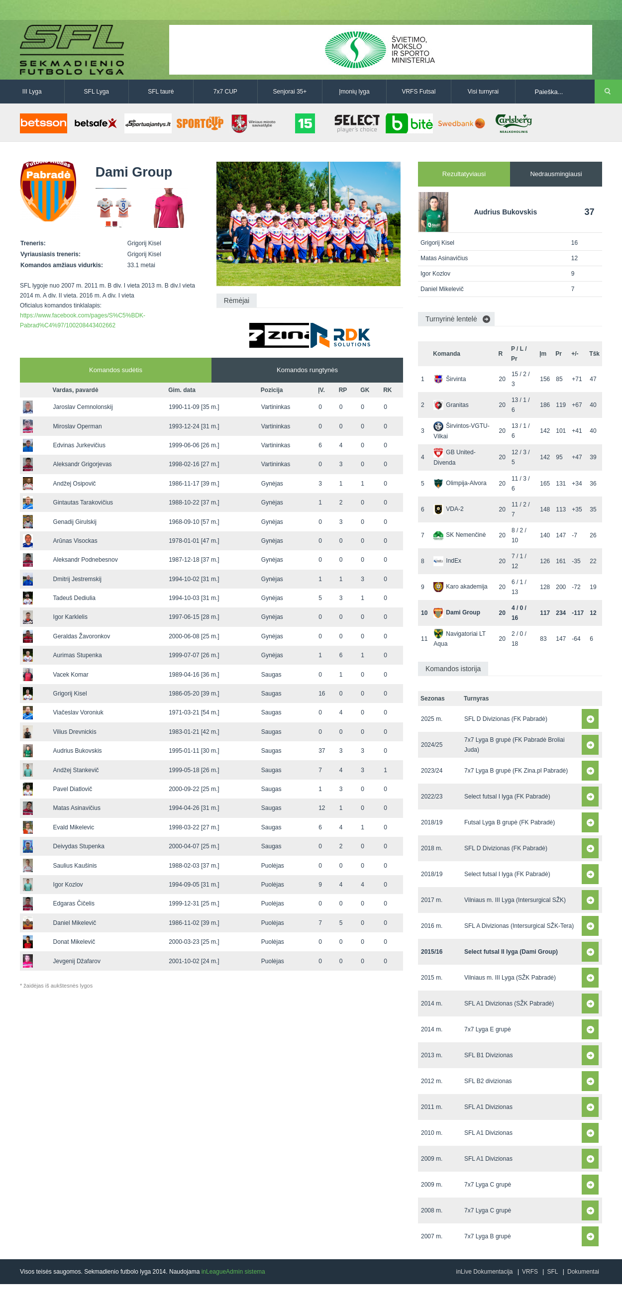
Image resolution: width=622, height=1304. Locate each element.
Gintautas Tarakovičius (83, 502)
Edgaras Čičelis (74, 903)
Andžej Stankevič (76, 770)
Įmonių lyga (354, 91)
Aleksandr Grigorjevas (82, 464)
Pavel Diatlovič (73, 789)
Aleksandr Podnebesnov (85, 559)
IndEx (447, 560)
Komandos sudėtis (115, 370)
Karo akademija (460, 586)
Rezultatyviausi (464, 174)
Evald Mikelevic (74, 827)
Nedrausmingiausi (556, 174)
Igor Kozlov (68, 884)
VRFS (530, 1271)
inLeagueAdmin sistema (233, 1271)
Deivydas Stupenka (78, 846)
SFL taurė (161, 91)
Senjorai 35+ (290, 91)
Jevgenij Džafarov (77, 961)
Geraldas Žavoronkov (81, 636)
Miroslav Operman (77, 426)
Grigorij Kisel (70, 693)
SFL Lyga (96, 91)
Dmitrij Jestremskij (77, 579)
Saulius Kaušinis (75, 865)
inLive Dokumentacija (484, 1271)
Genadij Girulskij (75, 521)
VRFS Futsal (418, 91)
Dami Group (456, 612)
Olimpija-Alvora (459, 483)
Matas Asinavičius (77, 807)
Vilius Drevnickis (75, 731)
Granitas (450, 404)
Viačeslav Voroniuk (78, 712)
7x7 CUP (225, 91)
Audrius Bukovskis (77, 750)
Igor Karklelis (70, 616)
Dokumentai (583, 1271)
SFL (552, 1271)
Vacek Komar (71, 674)
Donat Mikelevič (74, 941)
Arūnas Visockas (75, 540)
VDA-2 (448, 508)
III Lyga (32, 91)
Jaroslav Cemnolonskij (83, 406)
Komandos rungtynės (307, 370)
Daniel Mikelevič (75, 922)
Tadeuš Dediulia (74, 598)
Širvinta (449, 379)
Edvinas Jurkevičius (79, 445)
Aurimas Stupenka (77, 655)
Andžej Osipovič (74, 483)
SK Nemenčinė (459, 534)
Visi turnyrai (483, 91)
